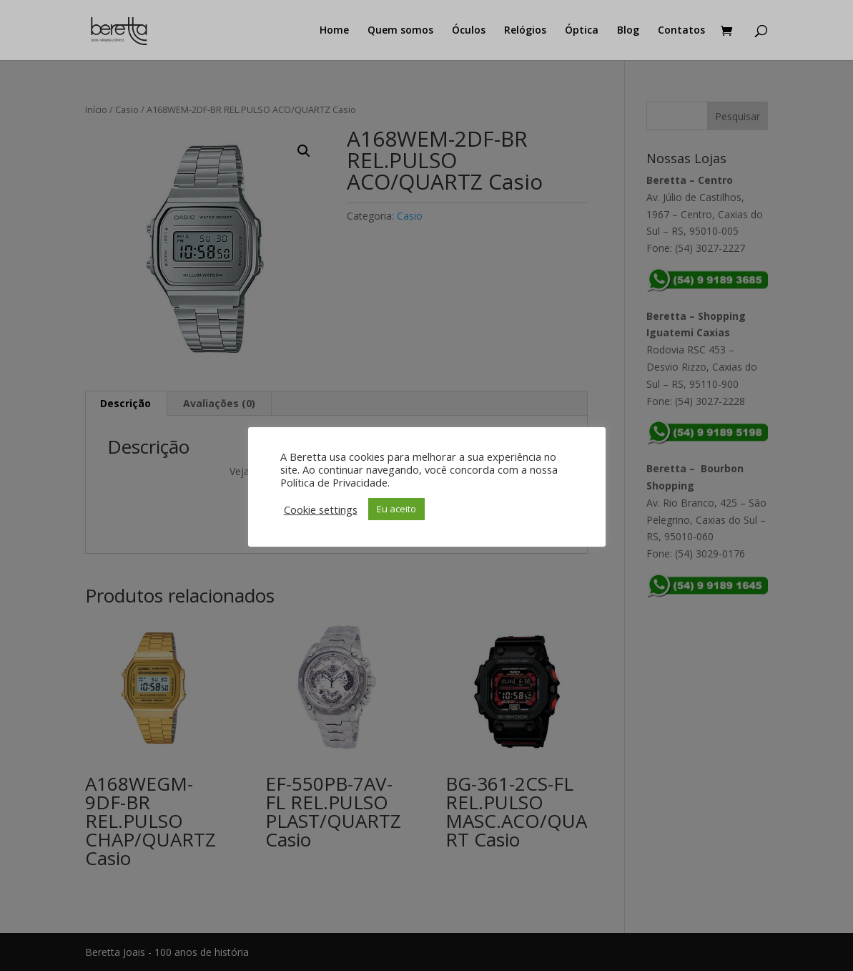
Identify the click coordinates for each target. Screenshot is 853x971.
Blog (628, 30)
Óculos (468, 30)
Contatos (681, 30)
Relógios (525, 30)
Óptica (581, 30)
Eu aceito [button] (396, 508)
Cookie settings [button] (321, 509)
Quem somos (400, 30)
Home (334, 30)
